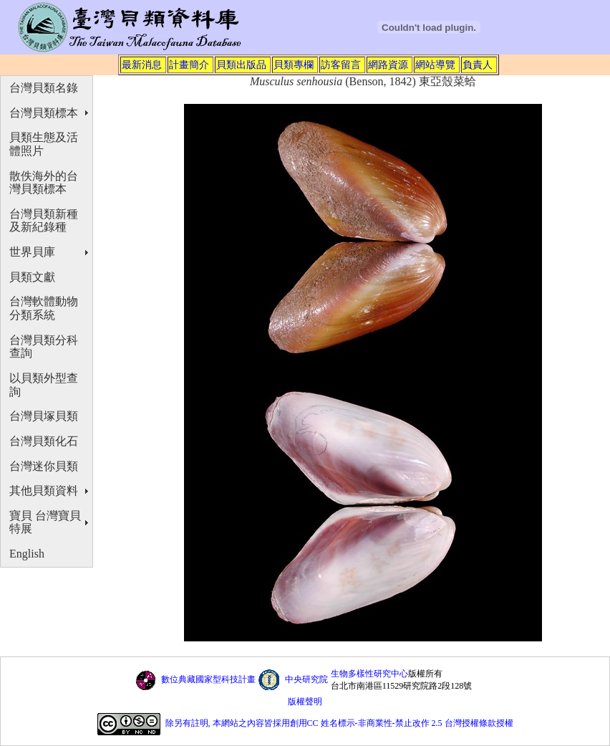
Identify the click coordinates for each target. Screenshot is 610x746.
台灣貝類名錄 (43, 88)
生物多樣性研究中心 (369, 674)
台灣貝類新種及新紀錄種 (43, 221)
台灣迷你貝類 (43, 466)
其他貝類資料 (43, 490)
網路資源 (388, 64)
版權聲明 (305, 702)
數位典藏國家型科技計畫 (208, 679)
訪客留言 (341, 64)
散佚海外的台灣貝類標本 (43, 183)
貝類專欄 (293, 64)
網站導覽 (435, 64)
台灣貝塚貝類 (43, 416)
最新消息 (142, 64)
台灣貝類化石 (43, 441)
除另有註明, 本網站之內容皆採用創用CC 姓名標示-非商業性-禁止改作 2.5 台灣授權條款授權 (339, 724)
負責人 (478, 64)
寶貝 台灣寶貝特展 (45, 522)
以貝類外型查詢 (43, 385)
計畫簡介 (189, 64)
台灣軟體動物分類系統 (43, 308)
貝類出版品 (241, 64)
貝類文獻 (32, 277)
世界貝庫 (32, 252)
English (26, 553)
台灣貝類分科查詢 (43, 347)
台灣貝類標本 (43, 113)
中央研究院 (306, 679)
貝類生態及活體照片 (43, 144)
